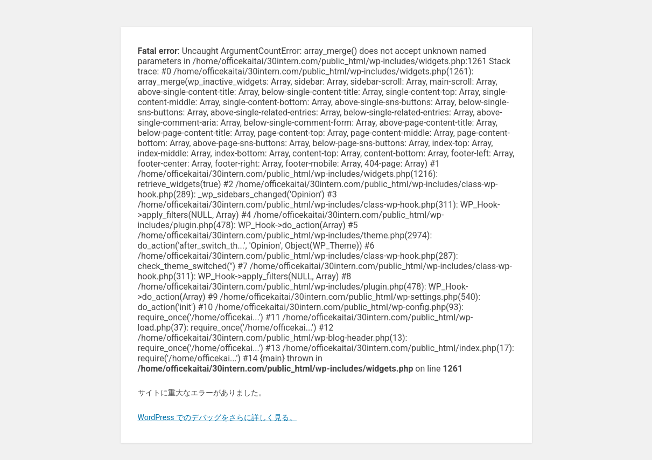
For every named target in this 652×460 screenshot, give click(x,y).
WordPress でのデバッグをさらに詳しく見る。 (217, 417)
